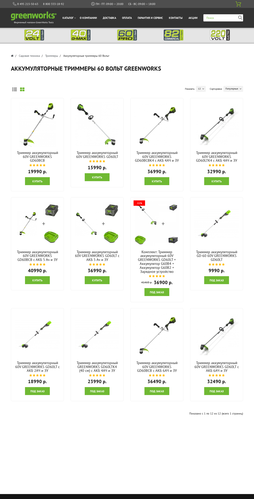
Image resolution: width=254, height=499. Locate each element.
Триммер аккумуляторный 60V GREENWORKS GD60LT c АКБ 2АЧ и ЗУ (37, 367)
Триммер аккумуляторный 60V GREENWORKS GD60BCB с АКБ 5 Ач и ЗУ (37, 256)
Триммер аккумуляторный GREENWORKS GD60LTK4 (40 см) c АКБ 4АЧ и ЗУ (97, 367)
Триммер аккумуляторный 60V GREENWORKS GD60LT (97, 154)
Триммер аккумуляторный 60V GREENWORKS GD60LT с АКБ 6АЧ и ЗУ (216, 367)
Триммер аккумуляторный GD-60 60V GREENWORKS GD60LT (216, 256)
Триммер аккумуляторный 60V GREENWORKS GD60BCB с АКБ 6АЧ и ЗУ (157, 367)
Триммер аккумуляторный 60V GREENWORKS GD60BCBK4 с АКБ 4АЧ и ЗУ (157, 156)
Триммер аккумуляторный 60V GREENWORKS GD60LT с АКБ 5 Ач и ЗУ (97, 256)
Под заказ (157, 292)
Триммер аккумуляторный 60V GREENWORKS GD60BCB (37, 156)
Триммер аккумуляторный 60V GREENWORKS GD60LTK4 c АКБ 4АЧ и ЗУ (216, 156)
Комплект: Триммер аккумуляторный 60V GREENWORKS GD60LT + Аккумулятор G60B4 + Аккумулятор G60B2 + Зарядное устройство (157, 262)
